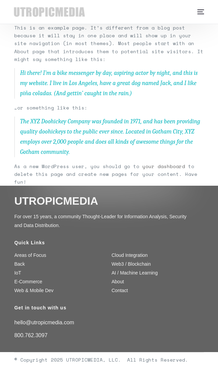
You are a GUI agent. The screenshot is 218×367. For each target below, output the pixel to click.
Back (19, 264)
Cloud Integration (130, 255)
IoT (17, 273)
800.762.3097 (30, 335)
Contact (120, 290)
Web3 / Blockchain (131, 264)
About (118, 281)
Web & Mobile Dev (34, 290)
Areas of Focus (30, 255)
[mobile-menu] (199, 12)
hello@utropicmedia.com (44, 322)
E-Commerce (28, 281)
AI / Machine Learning (135, 273)
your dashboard (163, 166)
